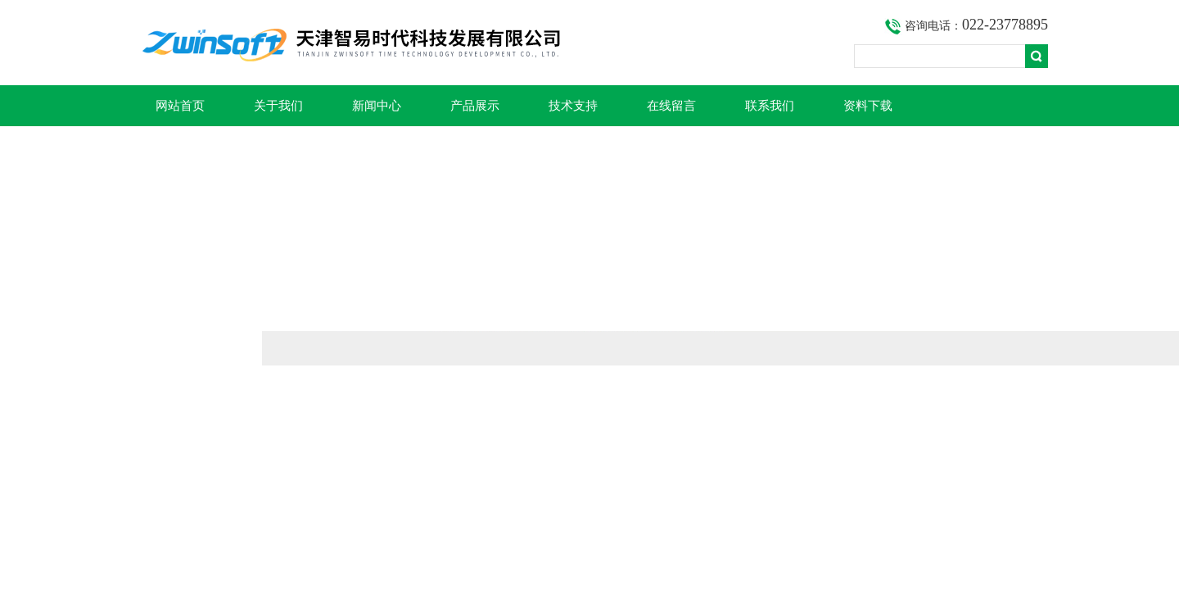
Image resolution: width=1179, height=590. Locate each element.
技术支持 (573, 105)
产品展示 (474, 105)
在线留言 (671, 105)
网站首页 (180, 105)
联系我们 (769, 105)
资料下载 (867, 105)
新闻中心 (376, 105)
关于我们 (278, 105)
